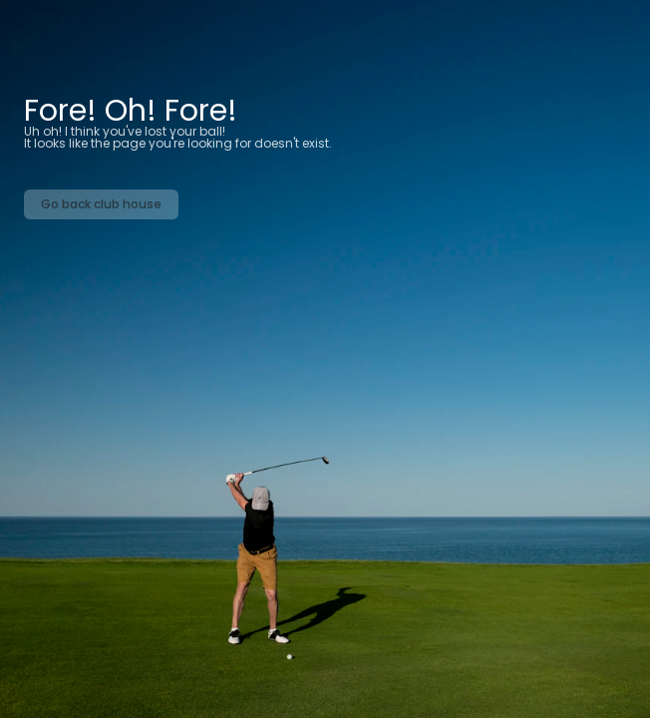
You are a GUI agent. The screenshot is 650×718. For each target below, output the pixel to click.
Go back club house (101, 203)
